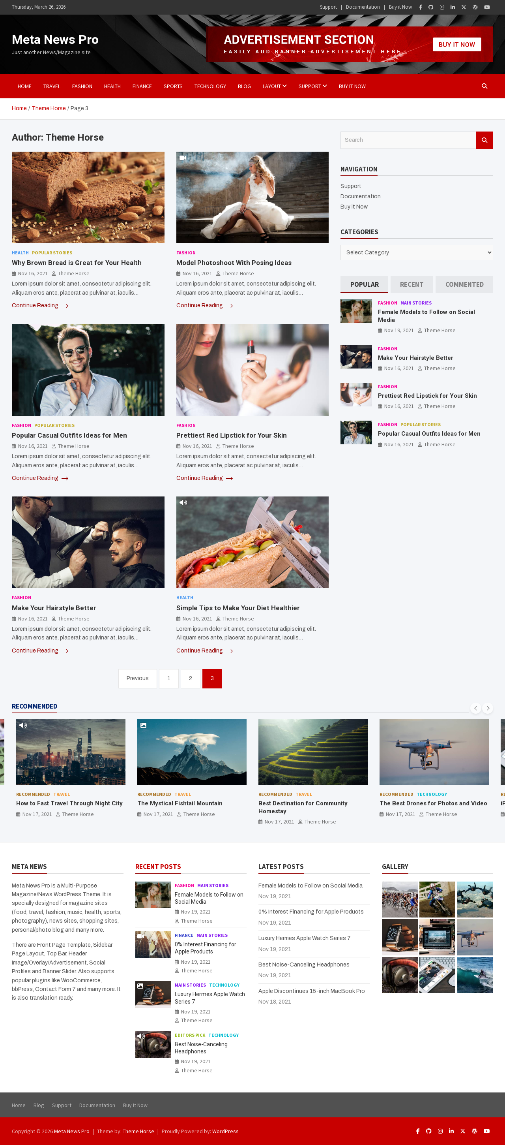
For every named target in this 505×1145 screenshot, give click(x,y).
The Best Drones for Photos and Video (433, 803)
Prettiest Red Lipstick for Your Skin (231, 435)
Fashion (82, 86)
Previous (138, 678)
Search (484, 140)
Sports (173, 86)
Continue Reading (40, 305)
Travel (51, 86)
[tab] (364, 284)
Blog (39, 1105)
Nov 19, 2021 (399, 330)
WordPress (225, 1131)
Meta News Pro (55, 39)
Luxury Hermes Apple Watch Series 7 (304, 938)
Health (112, 86)
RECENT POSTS (158, 866)
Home (25, 86)
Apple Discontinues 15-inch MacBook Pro (311, 991)
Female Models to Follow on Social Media (310, 886)
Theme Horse (74, 273)
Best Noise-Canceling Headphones (304, 965)
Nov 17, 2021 (37, 814)
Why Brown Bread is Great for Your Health (77, 263)
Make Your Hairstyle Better (54, 608)
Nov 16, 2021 (33, 273)
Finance (142, 86)
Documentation (363, 7)
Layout (272, 86)
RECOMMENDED (34, 706)
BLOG (244, 86)
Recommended (33, 794)
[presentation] (475, 708)
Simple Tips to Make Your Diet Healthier (238, 608)
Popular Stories (52, 253)
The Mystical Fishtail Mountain (180, 803)
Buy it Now (400, 7)
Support (328, 7)
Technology (210, 86)
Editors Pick (190, 1035)
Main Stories (416, 303)
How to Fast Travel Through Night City (69, 803)
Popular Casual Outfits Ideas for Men (69, 435)
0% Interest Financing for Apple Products (311, 912)
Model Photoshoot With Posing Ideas (234, 263)
